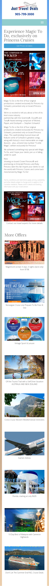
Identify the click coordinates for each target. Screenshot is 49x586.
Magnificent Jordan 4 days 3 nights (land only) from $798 (24, 256)
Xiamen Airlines (24, 445)
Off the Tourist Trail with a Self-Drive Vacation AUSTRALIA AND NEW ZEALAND (24, 370)
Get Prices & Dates (24, 46)
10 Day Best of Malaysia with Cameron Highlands (24, 523)
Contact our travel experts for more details (24, 223)
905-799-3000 (24, 14)
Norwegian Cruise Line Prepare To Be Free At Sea (24, 294)
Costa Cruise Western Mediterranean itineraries (24, 407)
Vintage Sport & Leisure (24, 331)
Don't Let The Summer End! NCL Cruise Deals (24, 560)
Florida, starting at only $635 (24, 483)
